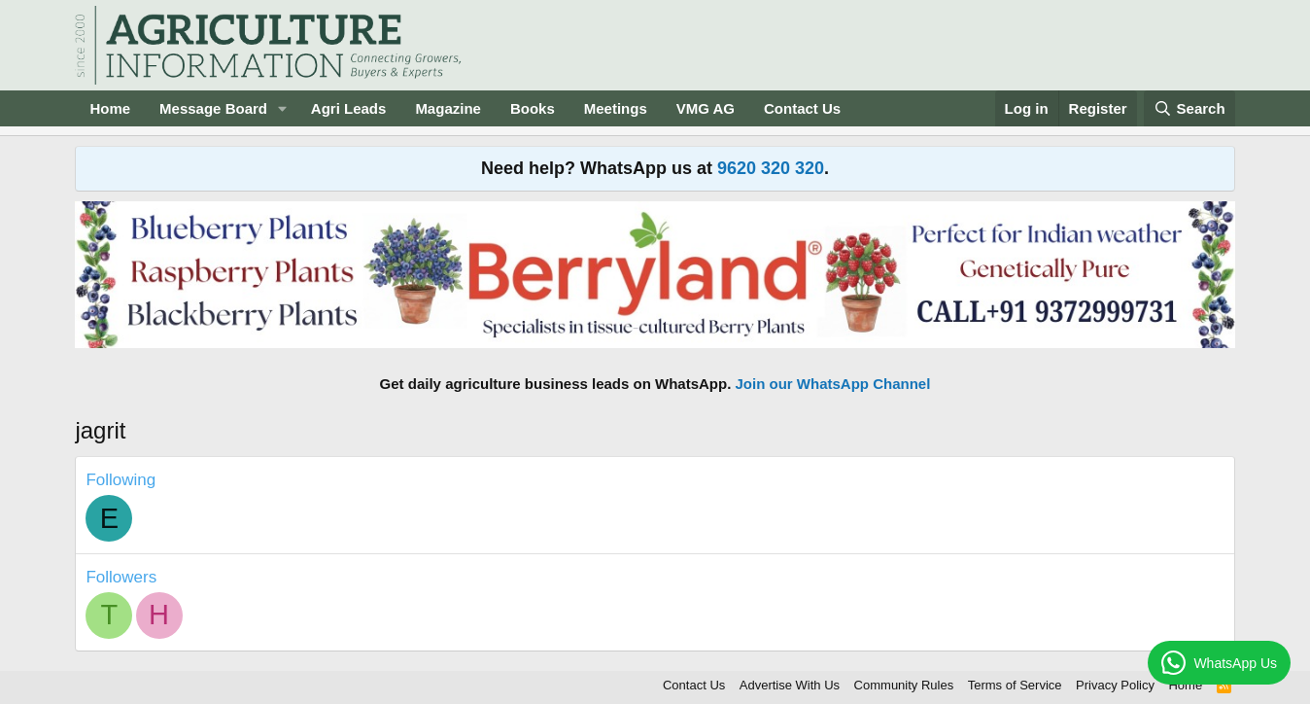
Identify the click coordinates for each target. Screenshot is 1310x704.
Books (532, 108)
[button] (282, 108)
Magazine (448, 108)
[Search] (1189, 108)
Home (109, 108)
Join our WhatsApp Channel (833, 383)
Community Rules (904, 685)
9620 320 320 (770, 168)
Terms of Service (1015, 685)
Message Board (213, 108)
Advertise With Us (790, 685)
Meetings (615, 108)
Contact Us (802, 108)
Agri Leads (349, 108)
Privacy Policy (1115, 685)
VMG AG (705, 108)
